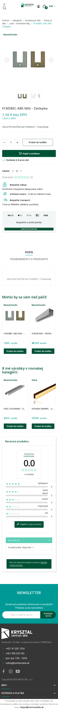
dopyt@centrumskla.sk (32, 707)
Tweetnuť (17, 171)
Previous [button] (6, 59)
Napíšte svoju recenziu (29, 524)
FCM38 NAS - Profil (42, 333)
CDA (4, 331)
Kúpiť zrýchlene (29, 153)
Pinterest (21, 171)
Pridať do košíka (38, 142)
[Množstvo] (11, 142)
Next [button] (51, 59)
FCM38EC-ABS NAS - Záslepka (15, 333)
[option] (29, 59)
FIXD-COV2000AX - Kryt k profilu (15, 408)
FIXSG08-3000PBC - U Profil (43, 408)
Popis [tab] (29, 252)
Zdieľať (13, 171)
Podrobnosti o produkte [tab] (29, 259)
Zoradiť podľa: (14, 547)
